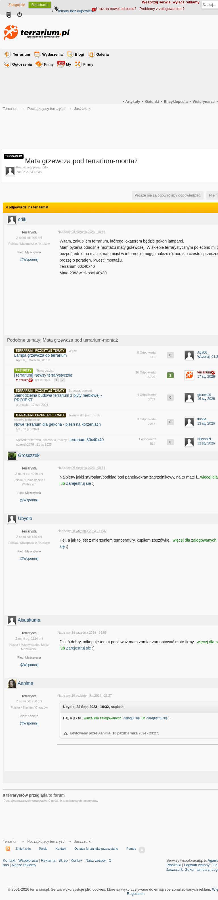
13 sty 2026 (206, 423)
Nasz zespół (95, 860)
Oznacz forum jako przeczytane (96, 848)
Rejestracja (39, 5)
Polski (43, 848)
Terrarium (21, 54)
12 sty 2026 (206, 443)
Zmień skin (23, 848)
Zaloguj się (17, 5)
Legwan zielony (197, 865)
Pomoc (131, 848)
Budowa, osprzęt (80, 390)
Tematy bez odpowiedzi (76, 11)
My (64, 63)
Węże (73, 350)
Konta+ (77, 860)
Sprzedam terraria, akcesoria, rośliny (41, 440)
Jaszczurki (82, 841)
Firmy (88, 64)
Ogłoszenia (22, 64)
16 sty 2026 (206, 399)
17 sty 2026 (206, 377)
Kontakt (61, 848)
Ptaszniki (173, 865)
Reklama (48, 860)
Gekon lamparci (197, 869)
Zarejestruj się (79, 483)
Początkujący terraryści (46, 841)
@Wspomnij (29, 260)
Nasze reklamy (24, 865)
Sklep (63, 860)
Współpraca (28, 860)
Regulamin (135, 893)
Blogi (79, 54)
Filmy (49, 64)
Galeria (102, 54)
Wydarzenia (52, 54)
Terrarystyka (45, 370)
